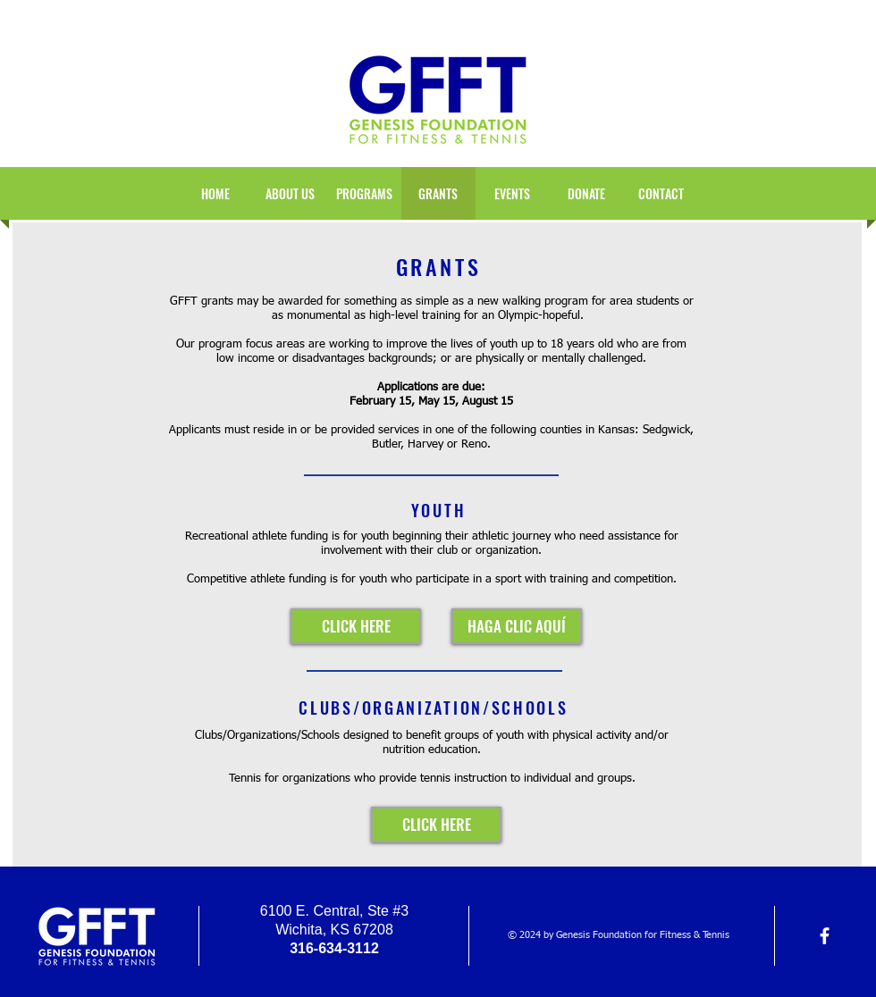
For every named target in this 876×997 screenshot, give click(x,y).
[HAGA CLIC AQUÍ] (516, 626)
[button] (513, 193)
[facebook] (824, 936)
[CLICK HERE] (356, 626)
